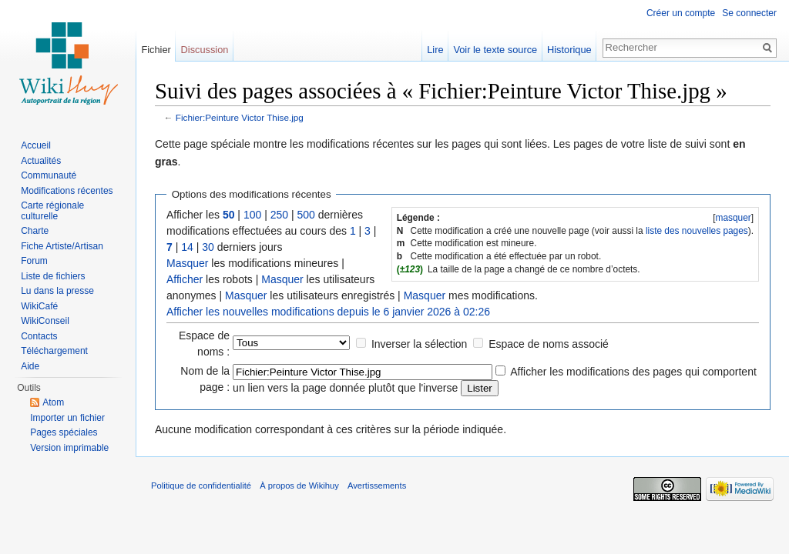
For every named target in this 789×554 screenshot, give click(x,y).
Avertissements (376, 485)
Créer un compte (680, 13)
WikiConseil (45, 320)
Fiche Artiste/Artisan (62, 246)
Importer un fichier (67, 417)
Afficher (184, 279)
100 (252, 215)
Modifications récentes (66, 190)
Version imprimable (69, 447)
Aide (30, 366)
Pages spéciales (63, 432)
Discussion (205, 49)
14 (187, 247)
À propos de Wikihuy (299, 485)
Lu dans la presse (57, 290)
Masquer (187, 263)
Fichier (155, 49)
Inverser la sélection (419, 344)
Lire (435, 49)
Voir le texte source (495, 49)
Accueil (36, 145)
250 (279, 215)
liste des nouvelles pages (697, 230)
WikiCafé (39, 306)
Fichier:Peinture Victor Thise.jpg (240, 117)
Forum (34, 260)
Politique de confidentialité (201, 485)
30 (208, 247)
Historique (569, 49)
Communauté (48, 175)
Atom (53, 402)
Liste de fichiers (53, 276)
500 (305, 215)
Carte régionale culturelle (52, 211)
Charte (35, 230)
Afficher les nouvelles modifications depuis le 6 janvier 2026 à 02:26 (328, 311)
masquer (732, 217)
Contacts (39, 336)
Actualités (41, 160)
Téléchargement (54, 350)
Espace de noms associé (549, 344)
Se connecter (749, 13)
